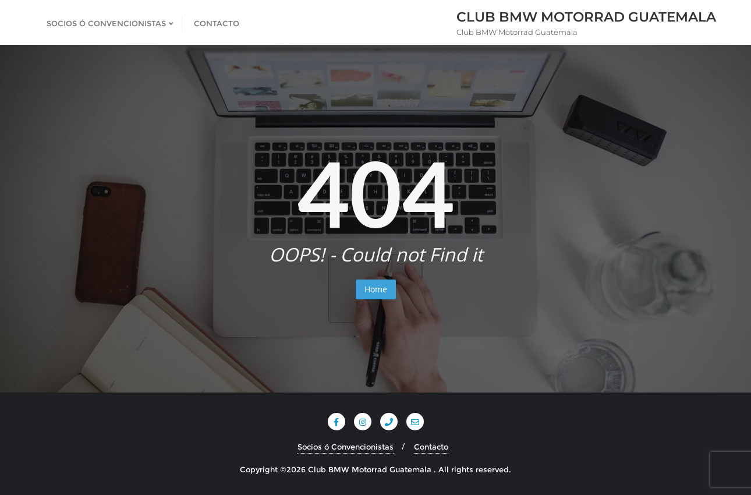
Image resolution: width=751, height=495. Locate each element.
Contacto (431, 446)
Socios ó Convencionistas (345, 446)
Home (375, 289)
